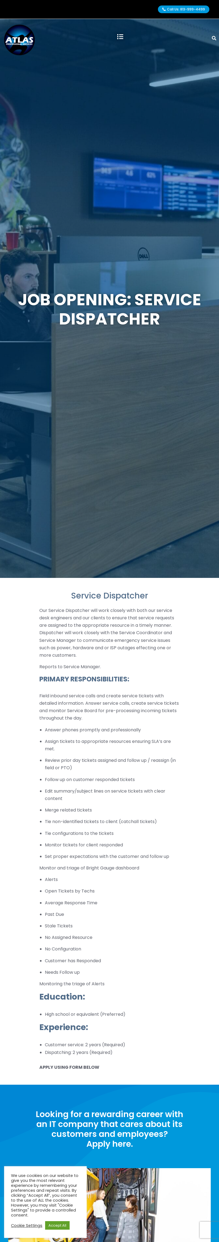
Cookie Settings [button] (26, 1225)
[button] (120, 36)
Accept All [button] (57, 1225)
